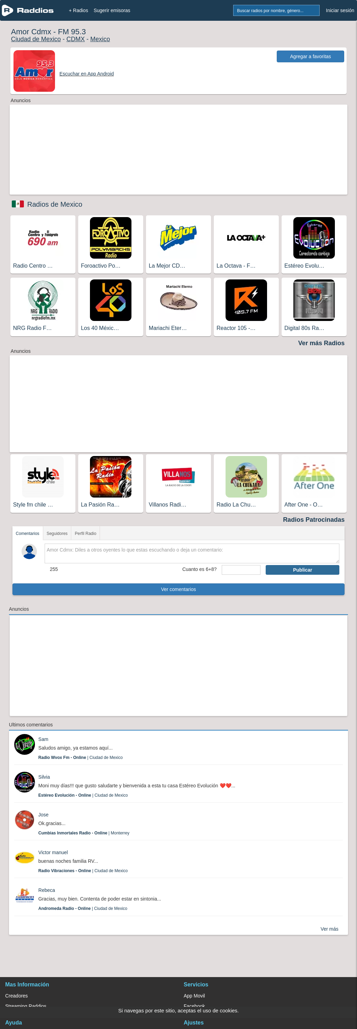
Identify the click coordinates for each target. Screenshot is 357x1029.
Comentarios (27, 533)
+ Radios (78, 10)
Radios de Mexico (54, 204)
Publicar (302, 570)
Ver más (329, 929)
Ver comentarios (178, 589)
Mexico (100, 39)
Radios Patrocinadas (314, 519)
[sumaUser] (241, 570)
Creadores (16, 996)
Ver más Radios (321, 343)
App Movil (194, 996)
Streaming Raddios (25, 1006)
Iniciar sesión (340, 10)
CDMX (75, 39)
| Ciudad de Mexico (80, 757)
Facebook (194, 1006)
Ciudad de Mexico (36, 39)
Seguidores (57, 533)
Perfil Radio (85, 533)
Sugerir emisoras (112, 10)
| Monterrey (83, 833)
